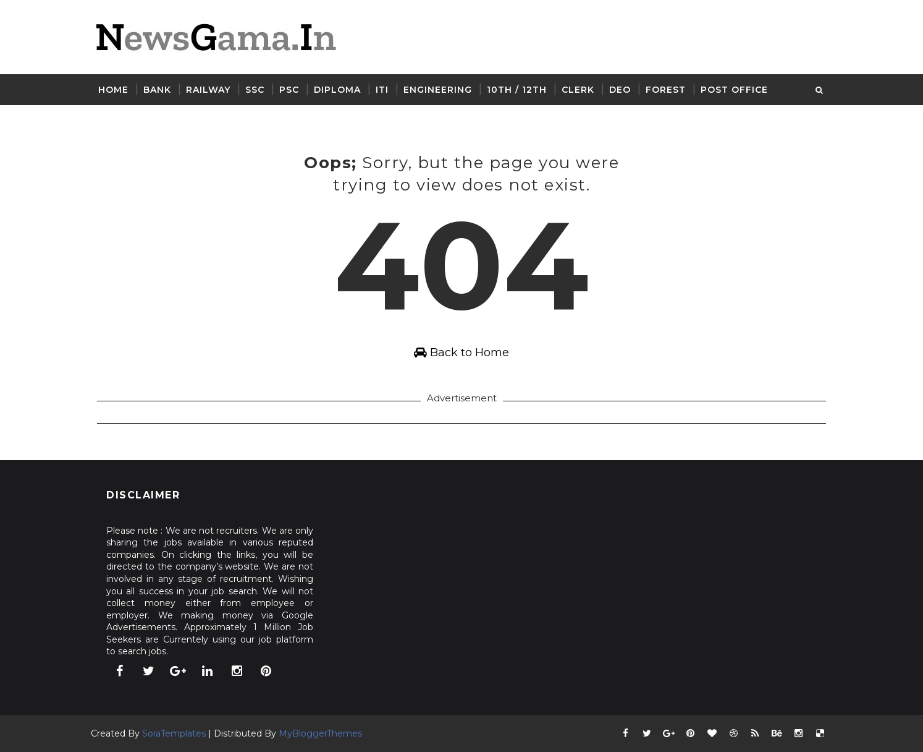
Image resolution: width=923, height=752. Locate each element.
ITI (382, 89)
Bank (157, 89)
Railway (208, 89)
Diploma (337, 89)
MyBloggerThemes (320, 733)
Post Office (734, 89)
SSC (254, 89)
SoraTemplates (174, 733)
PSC (289, 89)
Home (113, 89)
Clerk (578, 89)
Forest (666, 89)
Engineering (437, 89)
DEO (620, 89)
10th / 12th (517, 89)
